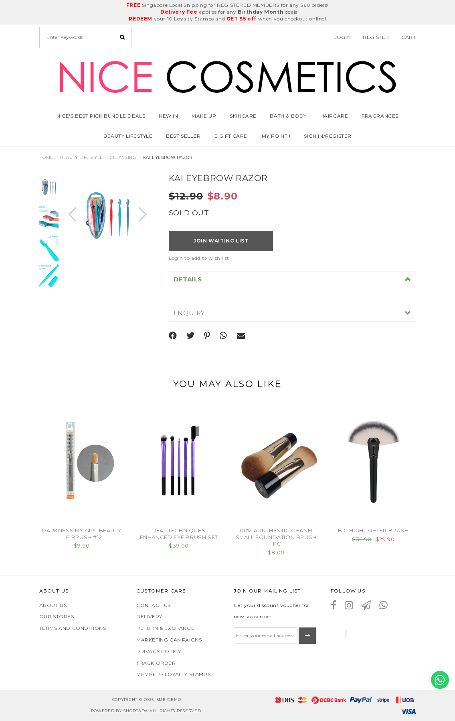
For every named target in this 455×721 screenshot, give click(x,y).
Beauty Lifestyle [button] (128, 136)
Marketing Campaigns (169, 640)
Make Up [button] (204, 116)
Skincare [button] (243, 116)
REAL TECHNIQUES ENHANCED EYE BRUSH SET (179, 533)
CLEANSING (123, 157)
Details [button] (188, 279)
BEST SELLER (183, 136)
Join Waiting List (220, 241)
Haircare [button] (334, 116)
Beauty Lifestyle (81, 157)
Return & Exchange (165, 628)
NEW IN (168, 116)
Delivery (149, 616)
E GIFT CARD (231, 136)
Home (46, 157)
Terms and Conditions (72, 628)
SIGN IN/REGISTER (328, 136)
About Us (53, 605)
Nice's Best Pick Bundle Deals (101, 116)
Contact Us (153, 605)
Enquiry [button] (189, 313)
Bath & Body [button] (288, 116)
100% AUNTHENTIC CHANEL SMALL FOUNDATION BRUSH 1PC (276, 537)
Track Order (156, 663)
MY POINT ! (276, 136)
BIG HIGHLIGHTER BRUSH (373, 530)
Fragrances (380, 116)
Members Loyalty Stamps (173, 674)
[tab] (292, 279)
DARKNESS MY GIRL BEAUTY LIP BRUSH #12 (81, 533)
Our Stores (56, 616)
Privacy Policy (158, 651)
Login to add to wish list (199, 258)
